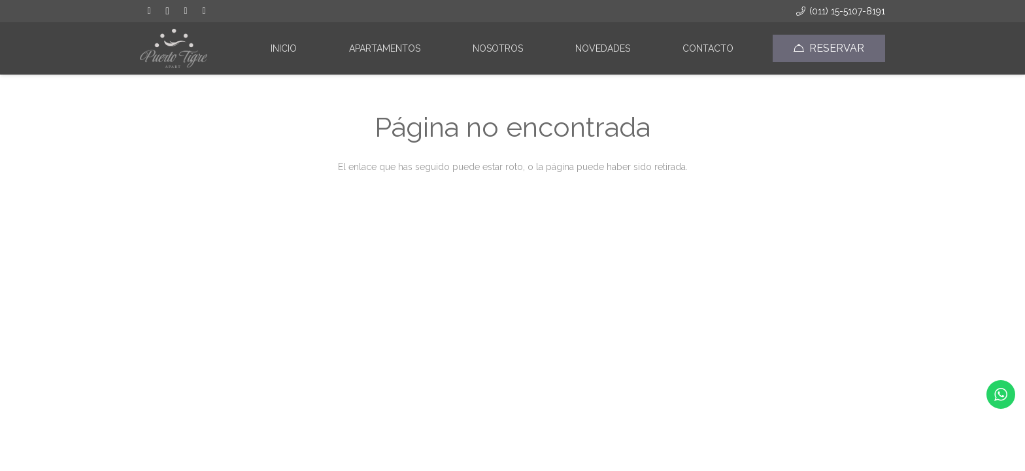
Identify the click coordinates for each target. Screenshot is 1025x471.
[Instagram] (167, 11)
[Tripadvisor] (185, 11)
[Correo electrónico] (204, 11)
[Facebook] (149, 11)
